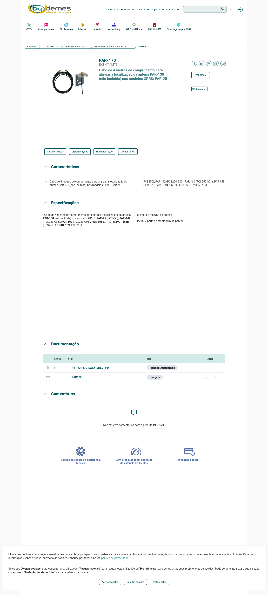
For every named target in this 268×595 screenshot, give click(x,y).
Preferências (159, 582)
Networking (114, 26)
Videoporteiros (46, 26)
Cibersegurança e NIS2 (179, 26)
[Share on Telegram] (216, 63)
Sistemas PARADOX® (74, 46)
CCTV (29, 26)
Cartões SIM (154, 26)
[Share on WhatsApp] (223, 63)
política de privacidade (114, 558)
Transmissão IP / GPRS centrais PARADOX (111, 46)
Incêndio (97, 26)
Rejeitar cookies (135, 582)
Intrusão (82, 26)
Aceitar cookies (110, 582)
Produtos (31, 46)
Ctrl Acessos (66, 26)
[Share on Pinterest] (208, 63)
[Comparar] (199, 89)
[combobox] (204, 9)
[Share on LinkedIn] (201, 63)
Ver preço (200, 74)
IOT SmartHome (134, 26)
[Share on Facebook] (194, 63)
